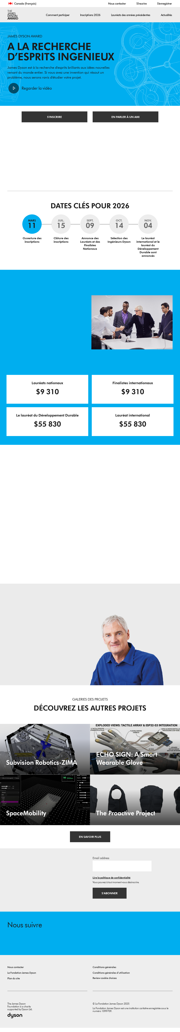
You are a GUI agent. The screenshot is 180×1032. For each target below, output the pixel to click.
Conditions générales (104, 971)
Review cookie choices (105, 982)
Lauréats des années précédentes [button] (130, 15)
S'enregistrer (164, 3)
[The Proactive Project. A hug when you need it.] (135, 802)
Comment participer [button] (57, 15)
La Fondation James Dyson (21, 977)
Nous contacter (117, 3)
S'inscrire (141, 3)
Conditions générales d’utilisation (111, 977)
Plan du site (13, 982)
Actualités (166, 15)
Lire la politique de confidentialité (111, 880)
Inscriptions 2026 (90, 15)
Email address (101, 861)
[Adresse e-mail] (122, 868)
